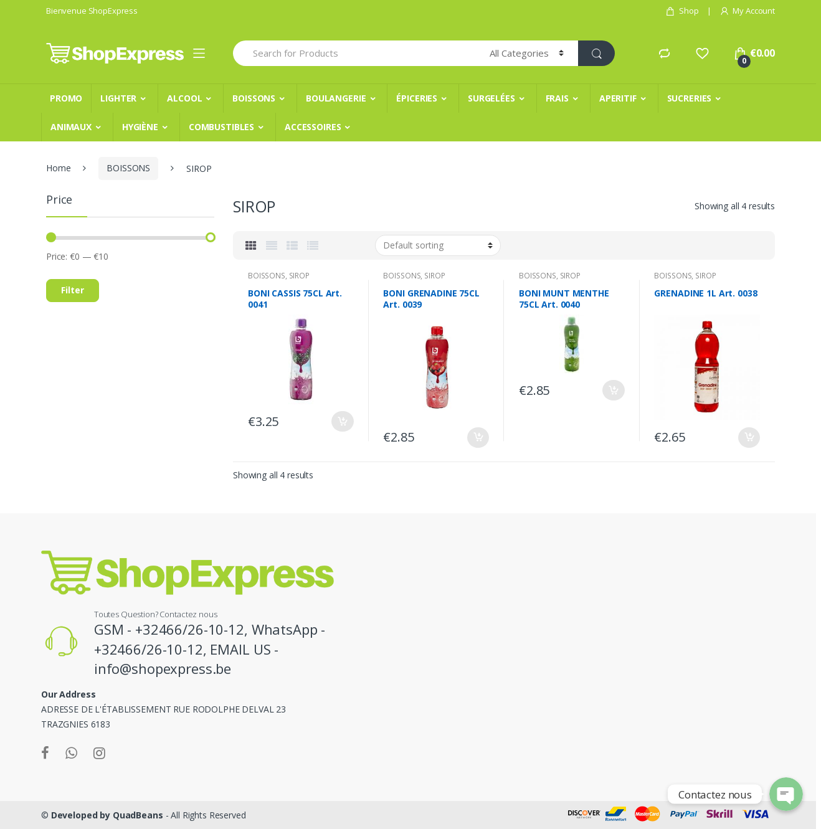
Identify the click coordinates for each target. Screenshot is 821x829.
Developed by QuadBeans (107, 815)
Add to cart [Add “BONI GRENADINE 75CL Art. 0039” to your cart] (478, 437)
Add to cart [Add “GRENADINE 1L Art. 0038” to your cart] (749, 437)
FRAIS (557, 98)
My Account (747, 11)
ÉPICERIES (416, 98)
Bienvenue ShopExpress (92, 10)
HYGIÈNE (140, 127)
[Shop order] (438, 245)
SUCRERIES (689, 98)
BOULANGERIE (336, 98)
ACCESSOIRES (313, 127)
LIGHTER (118, 98)
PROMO (66, 98)
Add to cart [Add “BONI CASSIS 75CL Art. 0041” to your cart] (342, 421)
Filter (72, 290)
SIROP (299, 275)
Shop (681, 11)
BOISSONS (253, 98)
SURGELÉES (491, 98)
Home (58, 168)
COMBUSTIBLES (221, 127)
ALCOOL (184, 98)
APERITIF (618, 98)
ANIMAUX (71, 127)
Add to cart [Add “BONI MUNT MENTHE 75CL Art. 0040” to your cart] (613, 390)
